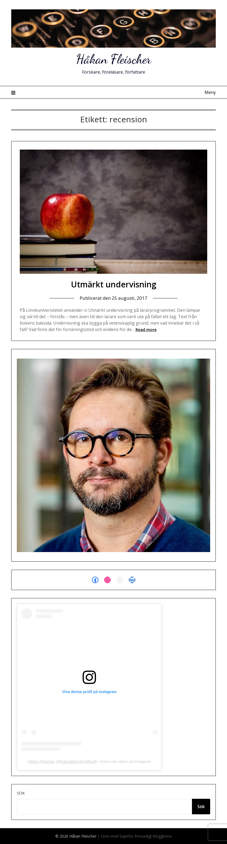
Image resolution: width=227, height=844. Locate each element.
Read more (146, 329)
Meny (210, 92)
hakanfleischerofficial (78, 761)
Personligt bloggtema (153, 836)
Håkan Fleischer (113, 59)
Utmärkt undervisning (113, 284)
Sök (21, 793)
